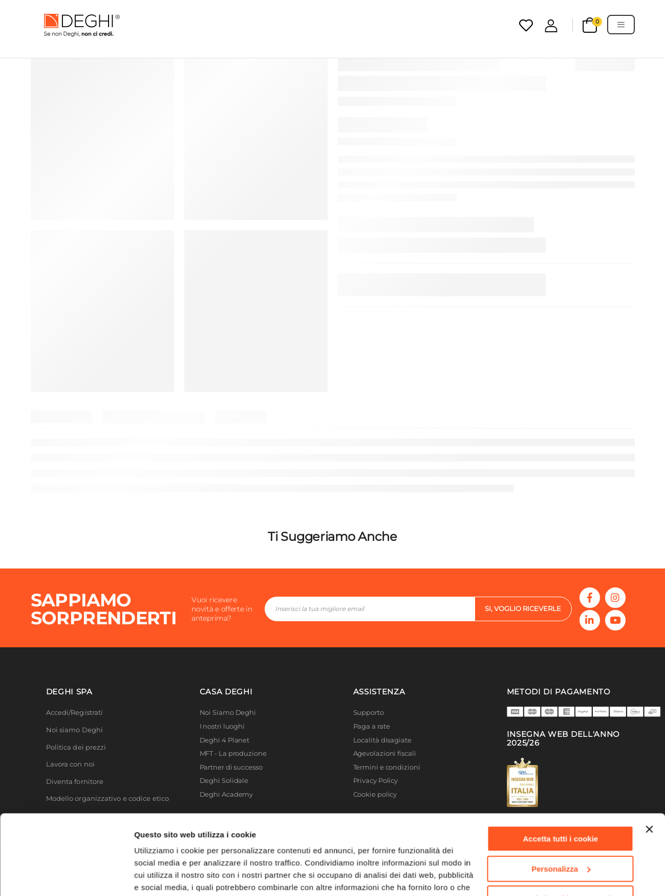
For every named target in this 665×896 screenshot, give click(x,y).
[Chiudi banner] (649, 752)
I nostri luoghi (222, 726)
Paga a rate (371, 726)
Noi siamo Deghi (74, 730)
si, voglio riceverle (523, 608)
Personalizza (560, 792)
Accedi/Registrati (74, 712)
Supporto (368, 712)
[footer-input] (370, 609)
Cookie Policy (358, 847)
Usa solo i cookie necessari (560, 822)
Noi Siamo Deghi (228, 712)
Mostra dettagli (161, 875)
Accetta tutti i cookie (560, 762)
